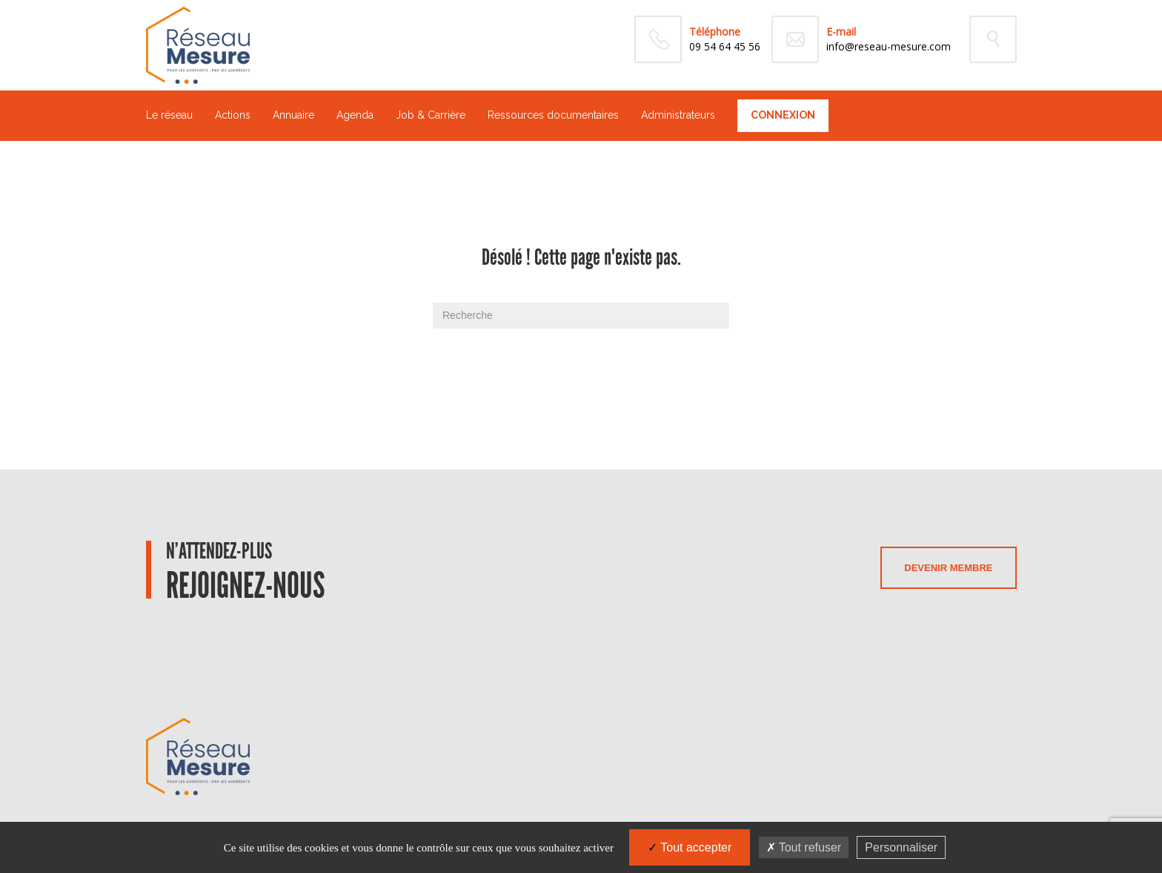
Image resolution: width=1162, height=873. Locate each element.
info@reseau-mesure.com (888, 46)
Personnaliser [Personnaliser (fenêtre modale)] (901, 847)
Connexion (783, 115)
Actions (232, 115)
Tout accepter (689, 847)
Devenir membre (948, 567)
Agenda (355, 115)
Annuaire (293, 115)
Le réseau (169, 115)
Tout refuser (804, 847)
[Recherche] (581, 316)
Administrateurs (678, 115)
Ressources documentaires (553, 115)
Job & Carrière (430, 115)
